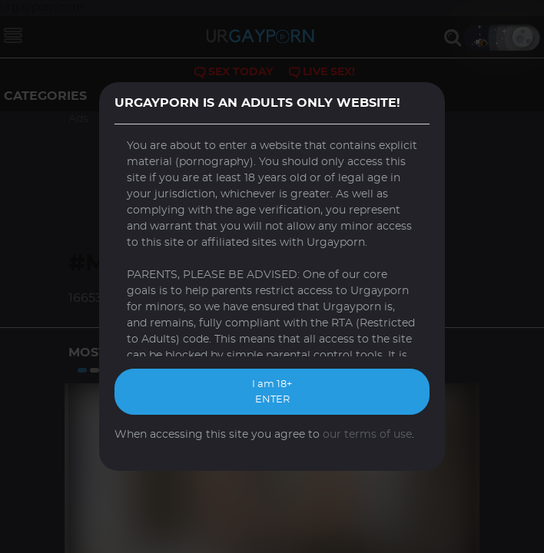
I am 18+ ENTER (272, 392)
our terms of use (367, 434)
